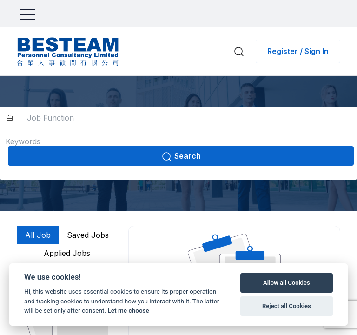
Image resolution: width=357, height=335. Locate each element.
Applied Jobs (67, 253)
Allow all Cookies (286, 282)
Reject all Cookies (286, 305)
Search (181, 156)
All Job (38, 235)
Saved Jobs (88, 235)
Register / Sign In (298, 51)
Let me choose (128, 310)
